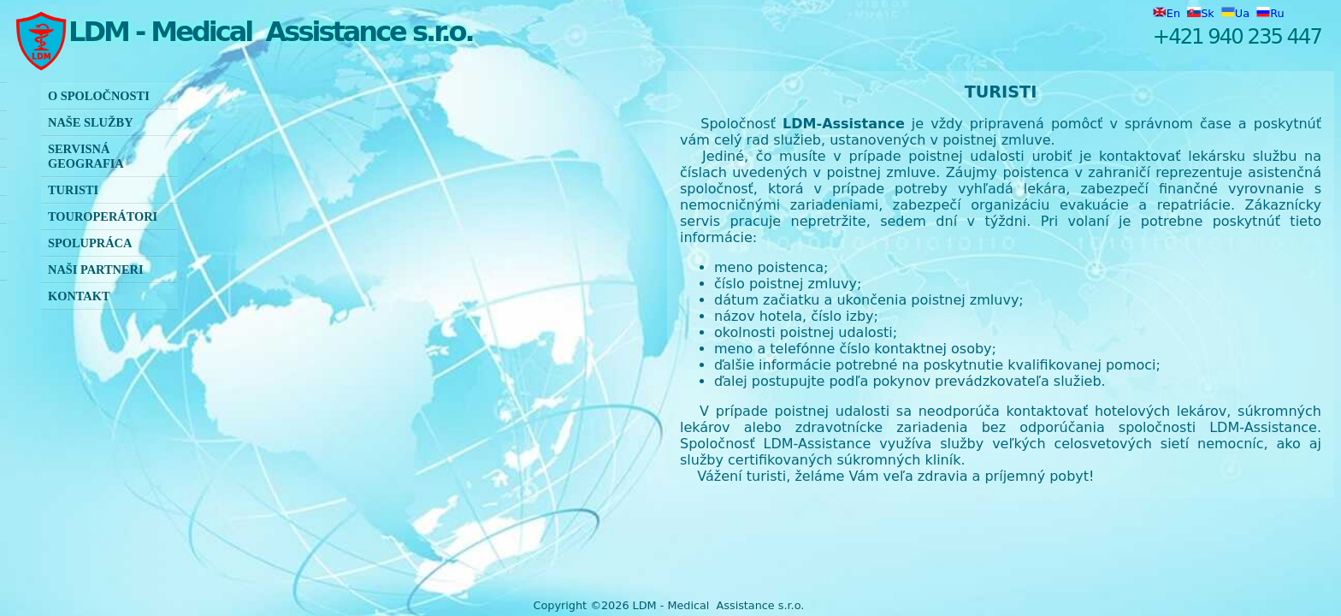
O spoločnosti (99, 96)
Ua (1237, 13)
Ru (1270, 13)
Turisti (73, 190)
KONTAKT (79, 296)
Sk (1202, 13)
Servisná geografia (86, 156)
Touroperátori (102, 216)
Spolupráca (90, 243)
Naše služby (90, 122)
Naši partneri (96, 269)
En (1168, 13)
